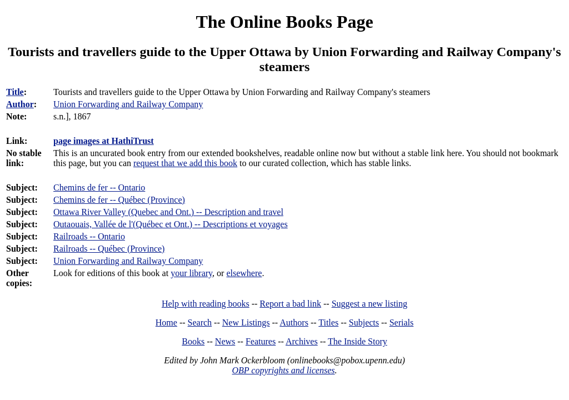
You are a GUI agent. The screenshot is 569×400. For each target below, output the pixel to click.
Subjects (364, 322)
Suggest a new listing (369, 303)
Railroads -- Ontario (89, 236)
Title (15, 92)
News (225, 341)
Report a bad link (290, 303)
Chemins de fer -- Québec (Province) (119, 199)
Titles (328, 322)
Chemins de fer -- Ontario (99, 187)
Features (261, 341)
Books (193, 341)
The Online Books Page (284, 22)
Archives (302, 341)
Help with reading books (205, 303)
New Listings (246, 322)
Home (166, 322)
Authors (293, 322)
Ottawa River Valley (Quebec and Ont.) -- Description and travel (168, 212)
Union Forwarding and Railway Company (128, 261)
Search (200, 322)
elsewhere (244, 273)
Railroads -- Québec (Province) (108, 248)
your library (191, 273)
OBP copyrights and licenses (283, 370)
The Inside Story (357, 341)
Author (20, 104)
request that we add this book (185, 163)
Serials (402, 322)
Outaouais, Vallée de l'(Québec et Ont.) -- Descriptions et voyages (170, 224)
